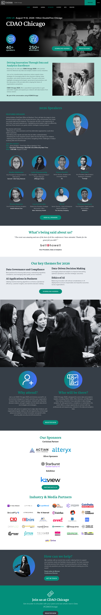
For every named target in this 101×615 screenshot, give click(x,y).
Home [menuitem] (28, 7)
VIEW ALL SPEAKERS (50, 217)
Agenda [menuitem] (43, 7)
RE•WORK (7, 3)
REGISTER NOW (84, 48)
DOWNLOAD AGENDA (62, 48)
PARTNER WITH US (50, 487)
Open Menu (98, 2)
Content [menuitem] (58, 7)
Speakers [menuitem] (35, 7)
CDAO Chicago (18, 2)
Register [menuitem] (72, 7)
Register (90, 2)
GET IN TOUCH (51, 578)
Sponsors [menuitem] (50, 7)
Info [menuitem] (65, 7)
